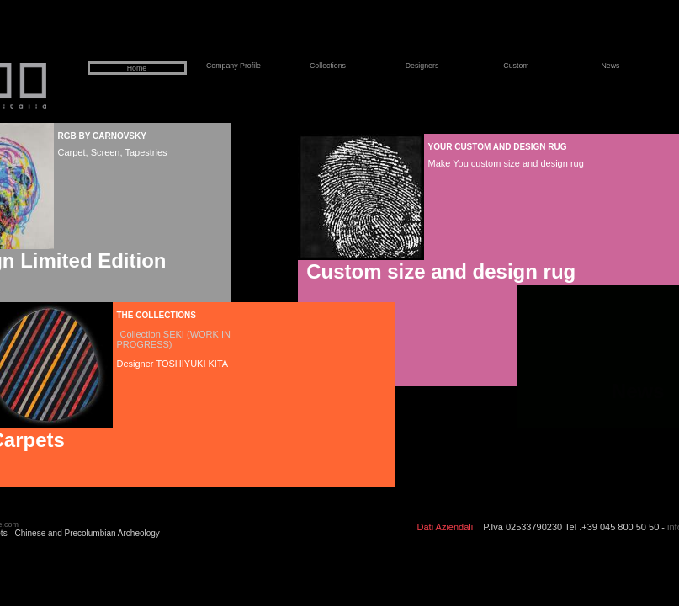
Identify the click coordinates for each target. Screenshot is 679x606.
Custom (515, 65)
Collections (328, 65)
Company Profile (233, 65)
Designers (422, 65)
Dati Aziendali (445, 527)
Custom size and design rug (438, 271)
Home (136, 68)
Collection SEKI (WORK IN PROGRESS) (174, 339)
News (611, 65)
